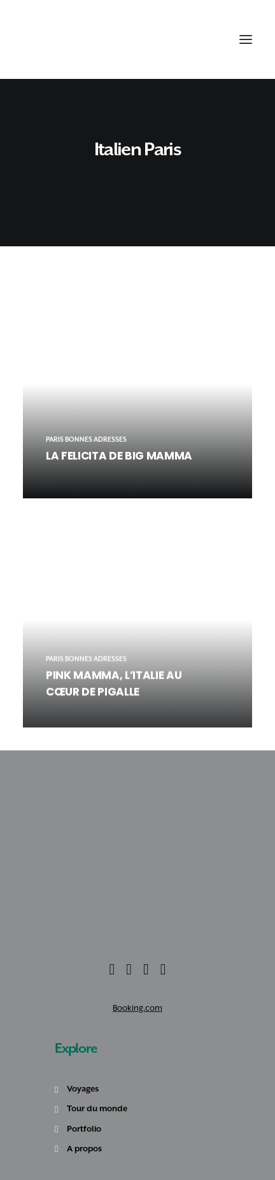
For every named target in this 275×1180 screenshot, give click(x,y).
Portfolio (84, 1129)
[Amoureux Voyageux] (45, 39)
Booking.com (137, 1008)
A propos (84, 1148)
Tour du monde (97, 1108)
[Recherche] (199, 39)
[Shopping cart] (212, 39)
